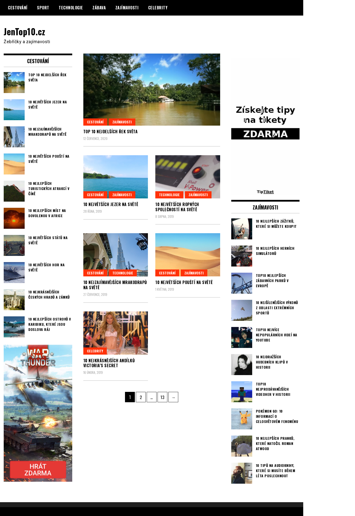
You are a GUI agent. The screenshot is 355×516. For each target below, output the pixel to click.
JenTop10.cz (25, 31)
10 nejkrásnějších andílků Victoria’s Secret (109, 362)
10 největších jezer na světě (110, 204)
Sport (43, 8)
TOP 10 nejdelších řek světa (110, 131)
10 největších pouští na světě (184, 282)
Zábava (99, 8)
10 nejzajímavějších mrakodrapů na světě (115, 284)
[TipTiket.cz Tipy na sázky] (265, 191)
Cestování (18, 8)
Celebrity (158, 8)
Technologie (71, 8)
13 (163, 396)
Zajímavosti (127, 8)
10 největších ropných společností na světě (177, 206)
